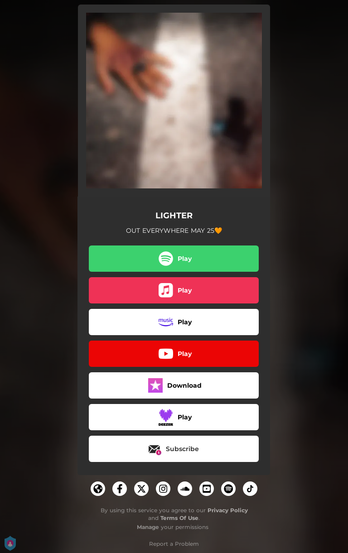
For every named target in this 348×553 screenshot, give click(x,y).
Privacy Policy (228, 510)
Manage (148, 527)
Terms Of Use (179, 518)
